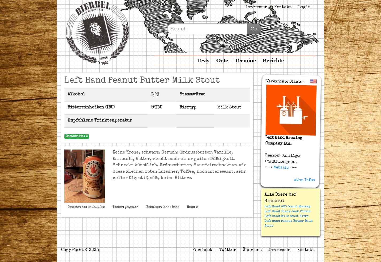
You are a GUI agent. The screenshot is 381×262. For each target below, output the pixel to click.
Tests (203, 60)
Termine (245, 60)
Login (304, 7)
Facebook (202, 250)
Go (253, 28)
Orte (222, 60)
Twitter (227, 250)
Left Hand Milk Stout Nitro (287, 216)
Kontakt (282, 7)
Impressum (256, 7)
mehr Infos (304, 180)
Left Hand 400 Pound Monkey (287, 206)
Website (280, 168)
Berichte (273, 60)
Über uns (252, 250)
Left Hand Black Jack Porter (287, 211)
